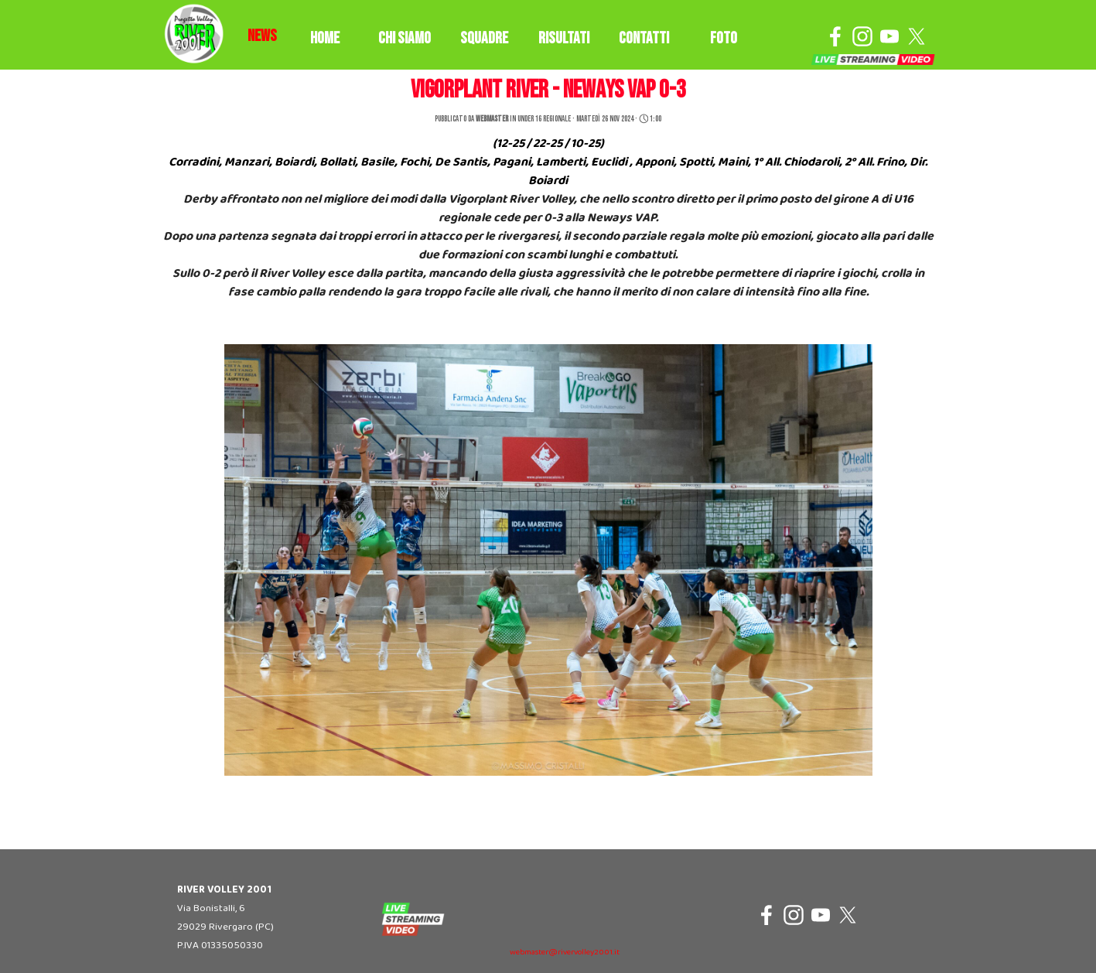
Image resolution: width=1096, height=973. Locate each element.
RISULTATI (563, 38)
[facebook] (835, 36)
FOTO (723, 38)
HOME (325, 38)
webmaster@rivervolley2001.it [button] (565, 952)
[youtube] (889, 36)
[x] (916, 36)
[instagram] (862, 36)
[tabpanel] (262, 36)
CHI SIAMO (404, 38)
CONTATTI (644, 38)
